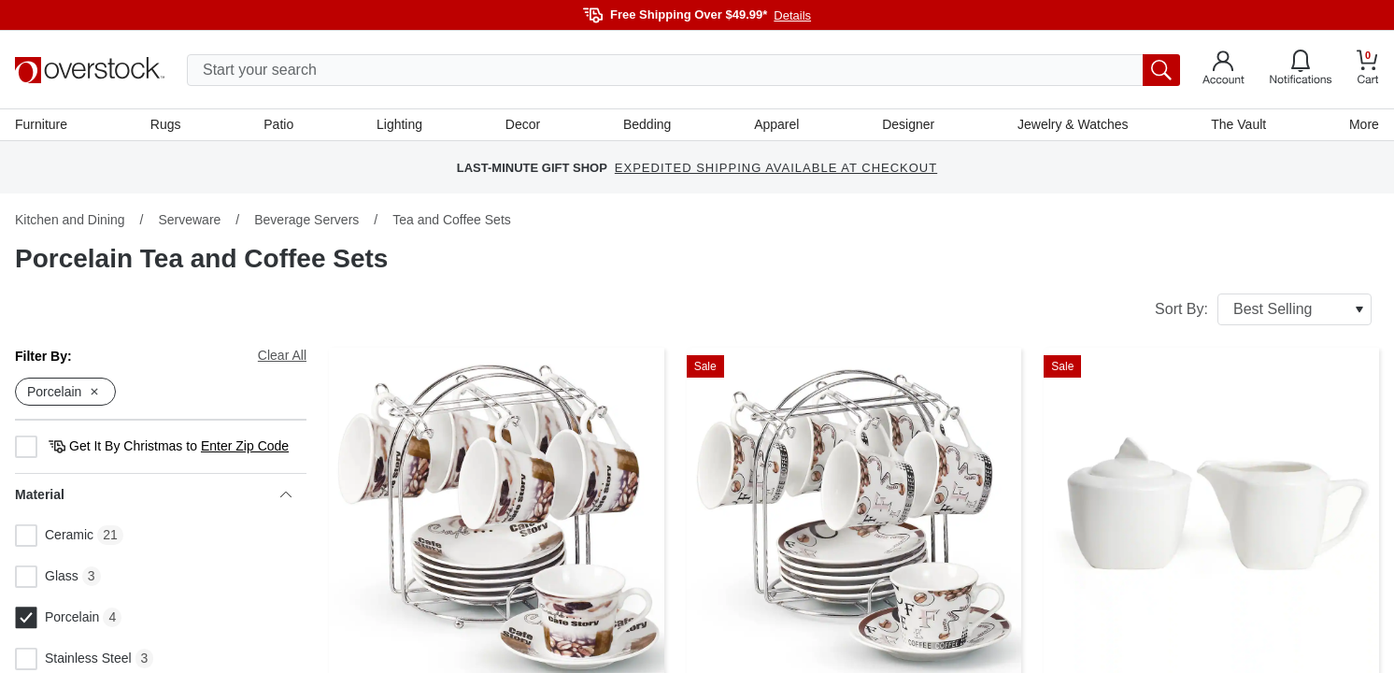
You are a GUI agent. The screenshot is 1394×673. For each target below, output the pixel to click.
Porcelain (57, 618)
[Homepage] (89, 70)
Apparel (776, 124)
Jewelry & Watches (1073, 124)
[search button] (1161, 70)
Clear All (282, 355)
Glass (46, 577)
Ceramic (54, 535)
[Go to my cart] (1368, 70)
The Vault (1238, 124)
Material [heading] (153, 494)
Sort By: (1263, 309)
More (1364, 124)
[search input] (683, 70)
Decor (522, 124)
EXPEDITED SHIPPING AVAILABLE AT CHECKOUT (776, 168)
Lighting (399, 124)
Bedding (647, 124)
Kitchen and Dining (70, 219)
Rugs (165, 124)
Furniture (41, 124)
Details (792, 15)
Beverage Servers (306, 219)
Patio (278, 124)
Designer (908, 124)
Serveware (189, 219)
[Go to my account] (1223, 70)
